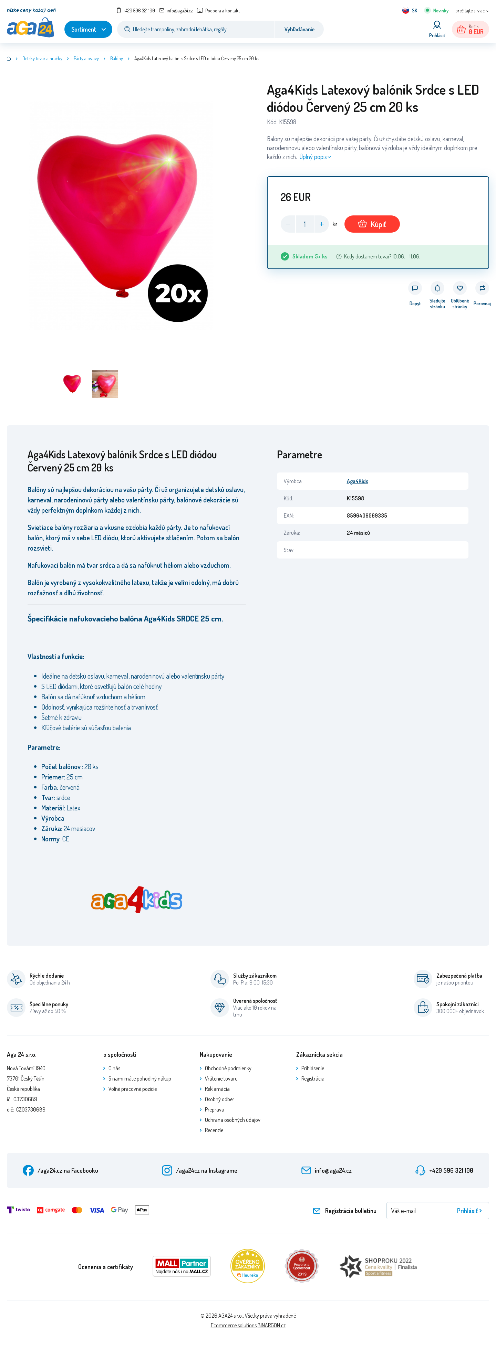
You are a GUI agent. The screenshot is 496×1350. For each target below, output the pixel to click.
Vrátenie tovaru (221, 1078)
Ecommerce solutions (234, 1325)
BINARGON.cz (272, 1325)
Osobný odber (219, 1099)
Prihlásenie (312, 1068)
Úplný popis (313, 156)
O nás (114, 1068)
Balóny (116, 58)
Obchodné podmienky (228, 1068)
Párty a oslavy (86, 58)
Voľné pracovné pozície (132, 1088)
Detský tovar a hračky (42, 58)
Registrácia (312, 1078)
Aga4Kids (357, 481)
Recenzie (214, 1130)
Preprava (214, 1109)
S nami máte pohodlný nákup (139, 1078)
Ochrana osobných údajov (232, 1119)
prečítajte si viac (470, 10)
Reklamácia (217, 1088)
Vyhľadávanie (299, 29)
